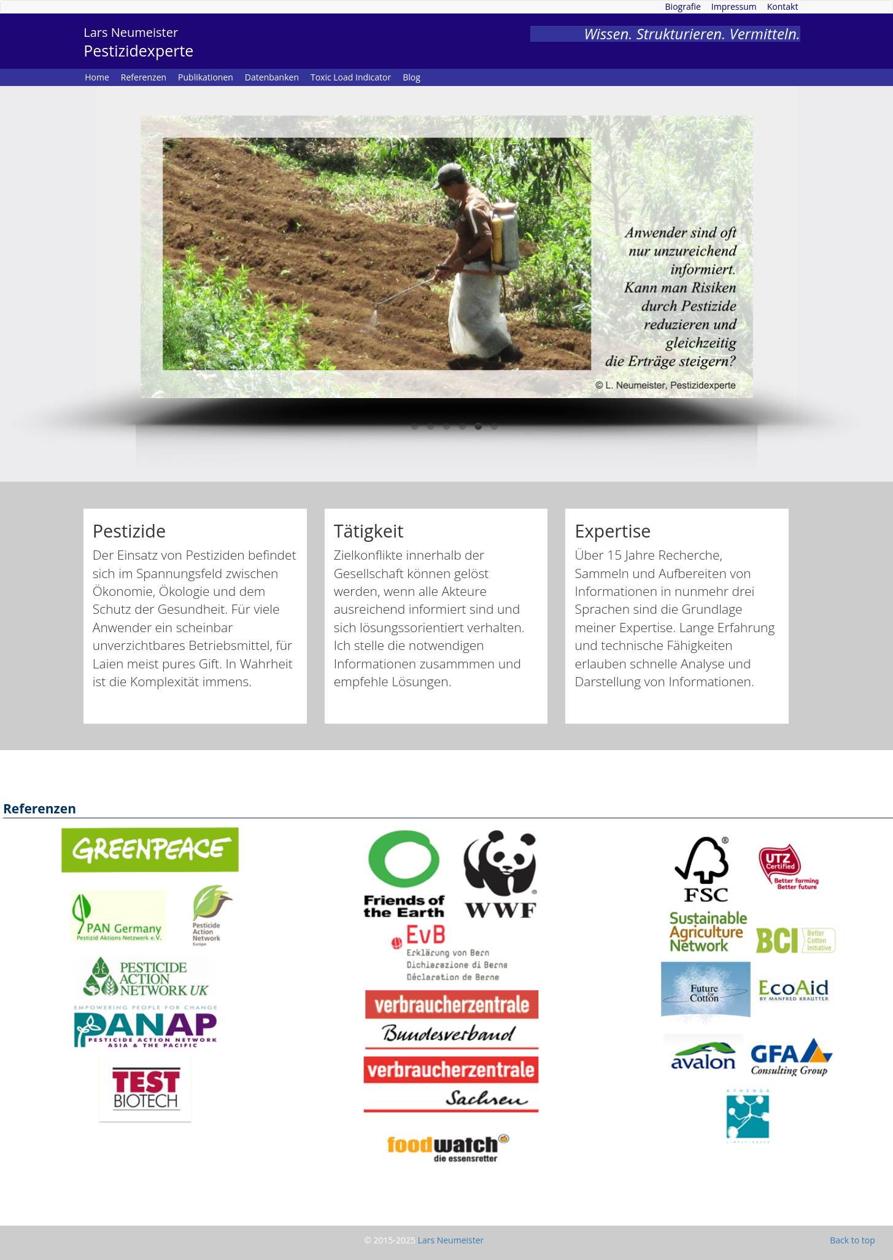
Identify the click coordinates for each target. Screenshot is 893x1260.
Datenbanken (272, 77)
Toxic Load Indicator (351, 77)
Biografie (683, 6)
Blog (411, 77)
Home (97, 77)
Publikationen (205, 77)
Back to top (852, 1240)
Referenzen (143, 77)
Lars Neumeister (451, 1240)
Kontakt (782, 6)
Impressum (734, 6)
